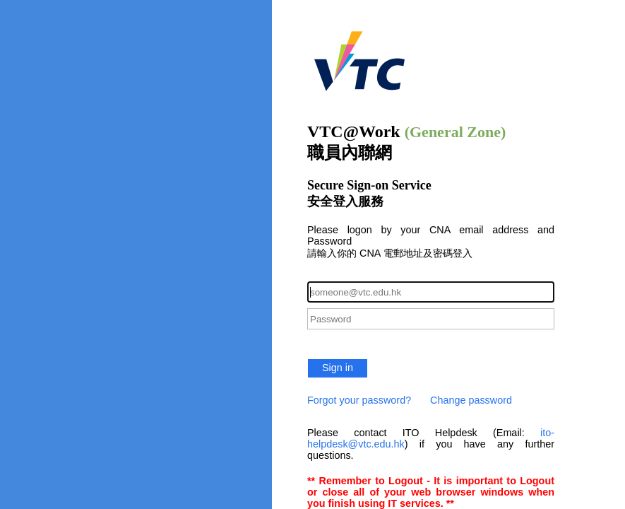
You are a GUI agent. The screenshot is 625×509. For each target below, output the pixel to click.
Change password (471, 400)
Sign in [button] (337, 367)
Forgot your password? (359, 400)
